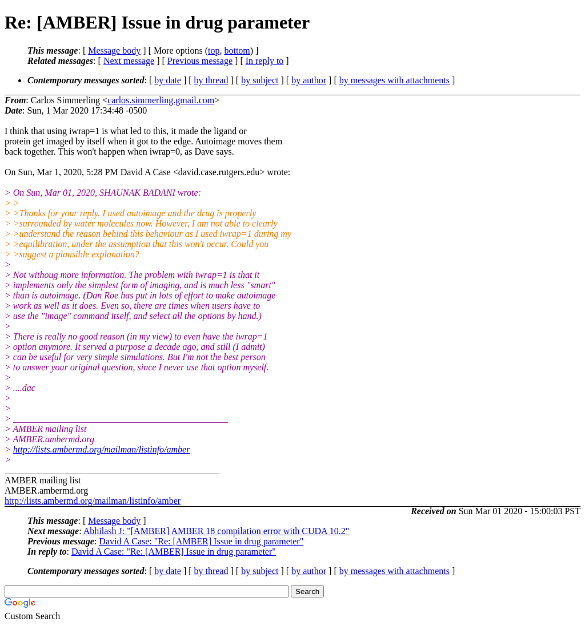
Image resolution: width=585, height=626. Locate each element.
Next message (128, 61)
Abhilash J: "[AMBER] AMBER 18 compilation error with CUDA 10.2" (216, 531)
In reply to (265, 61)
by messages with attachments (394, 80)
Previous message (200, 61)
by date (167, 80)
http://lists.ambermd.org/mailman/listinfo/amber (101, 449)
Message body (114, 50)
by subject (259, 80)
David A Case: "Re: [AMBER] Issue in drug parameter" (201, 541)
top (213, 50)
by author (308, 80)
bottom (237, 50)
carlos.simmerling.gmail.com (160, 100)
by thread (211, 80)
